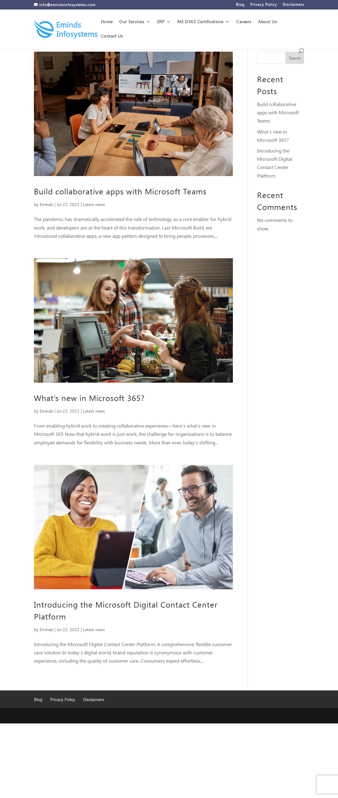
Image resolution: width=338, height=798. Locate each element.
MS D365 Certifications (200, 22)
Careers (244, 22)
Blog (240, 5)
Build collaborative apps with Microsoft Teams (120, 191)
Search (295, 58)
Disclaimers (293, 5)
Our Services (131, 22)
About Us (267, 22)
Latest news (94, 204)
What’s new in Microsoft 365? (89, 397)
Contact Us (112, 36)
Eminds (46, 204)
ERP (161, 22)
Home (107, 22)
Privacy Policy (263, 5)
